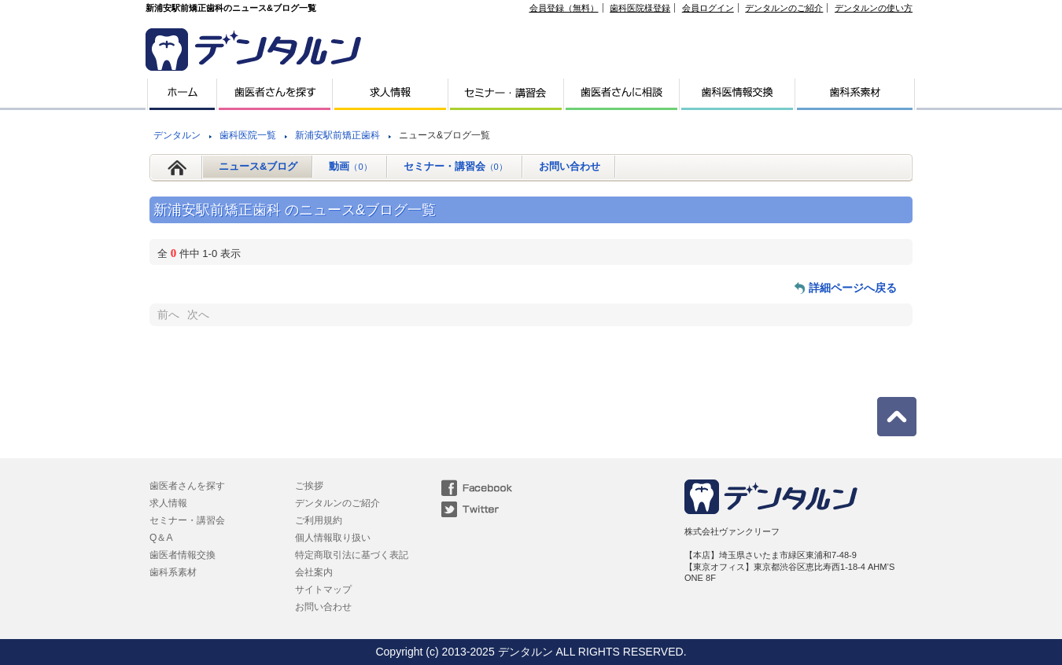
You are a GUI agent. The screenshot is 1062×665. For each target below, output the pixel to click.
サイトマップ (323, 589)
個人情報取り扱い (333, 537)
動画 (350, 166)
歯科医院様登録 (640, 8)
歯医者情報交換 (182, 554)
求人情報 (168, 503)
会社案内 (314, 572)
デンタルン (177, 135)
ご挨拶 (309, 485)
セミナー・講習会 (455, 166)
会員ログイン (708, 8)
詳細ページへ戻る (853, 287)
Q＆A (160, 537)
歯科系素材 (173, 572)
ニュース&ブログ (258, 166)
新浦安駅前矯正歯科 (337, 135)
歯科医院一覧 (247, 135)
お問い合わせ (569, 166)
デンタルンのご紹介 (784, 8)
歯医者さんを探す (187, 485)
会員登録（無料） (564, 8)
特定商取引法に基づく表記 (351, 554)
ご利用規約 (318, 520)
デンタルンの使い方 (874, 8)
